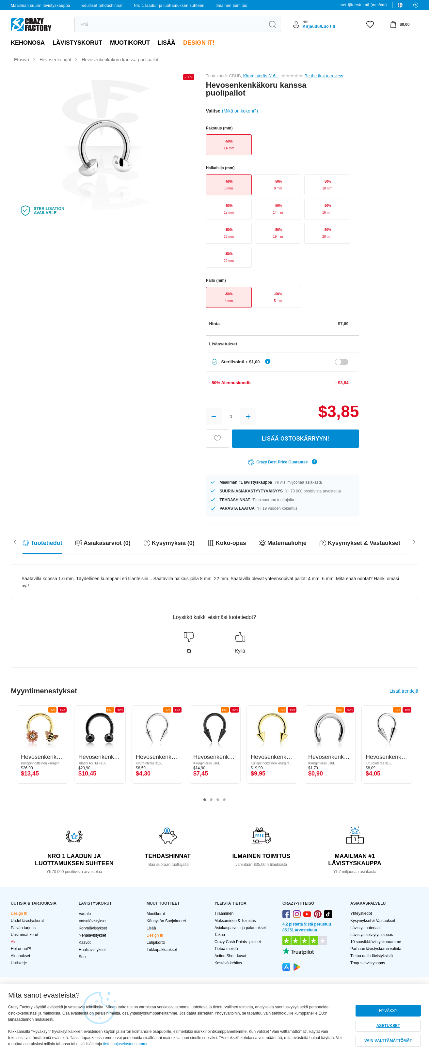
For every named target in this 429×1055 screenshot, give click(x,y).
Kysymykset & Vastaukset (372, 920)
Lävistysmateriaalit (366, 928)
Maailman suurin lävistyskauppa (40, 5)
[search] (169, 24)
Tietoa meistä (226, 948)
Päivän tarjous (23, 928)
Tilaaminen (223, 913)
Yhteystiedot (361, 913)
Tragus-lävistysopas (367, 963)
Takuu (219, 934)
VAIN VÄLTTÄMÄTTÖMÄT (388, 1040)
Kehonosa (28, 42)
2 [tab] (211, 800)
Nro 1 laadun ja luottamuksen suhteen (169, 5)
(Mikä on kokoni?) (240, 110)
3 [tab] (217, 800)
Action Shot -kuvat (230, 956)
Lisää (166, 42)
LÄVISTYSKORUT (77, 42)
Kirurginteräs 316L (260, 75)
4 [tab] (224, 800)
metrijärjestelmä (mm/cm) (363, 5)
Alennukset (20, 956)
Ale (13, 942)
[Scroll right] (15, 541)
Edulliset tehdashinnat (101, 5)
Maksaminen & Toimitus (235, 920)
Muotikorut (130, 42)
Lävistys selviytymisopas (371, 934)
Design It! (198, 42)
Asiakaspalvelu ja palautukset (240, 928)
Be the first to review (324, 75)
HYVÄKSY (388, 1010)
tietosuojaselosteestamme (126, 1044)
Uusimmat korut (24, 934)
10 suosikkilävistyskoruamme (375, 942)
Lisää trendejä (403, 691)
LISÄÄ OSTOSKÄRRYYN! (295, 438)
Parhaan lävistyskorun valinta (375, 948)
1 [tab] (204, 800)
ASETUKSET (388, 1025)
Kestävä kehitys (228, 963)
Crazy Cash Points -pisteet (237, 942)
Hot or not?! (21, 948)
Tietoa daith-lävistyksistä (371, 956)
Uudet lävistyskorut (27, 920)
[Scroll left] (414, 541)
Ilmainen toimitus (231, 5)
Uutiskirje (19, 963)
